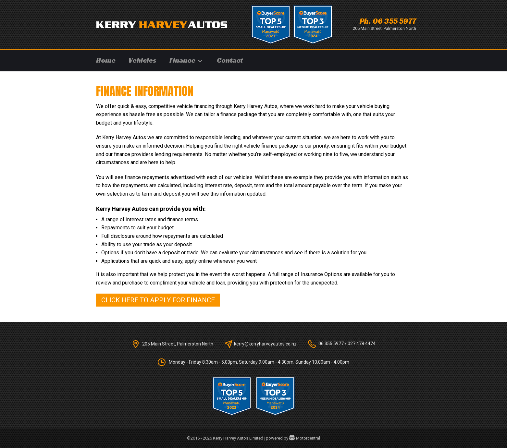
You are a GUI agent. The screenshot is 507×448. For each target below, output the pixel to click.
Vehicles (142, 60)
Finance (186, 60)
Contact (230, 60)
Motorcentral (304, 438)
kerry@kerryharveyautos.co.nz (265, 343)
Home (106, 60)
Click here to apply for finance (158, 300)
